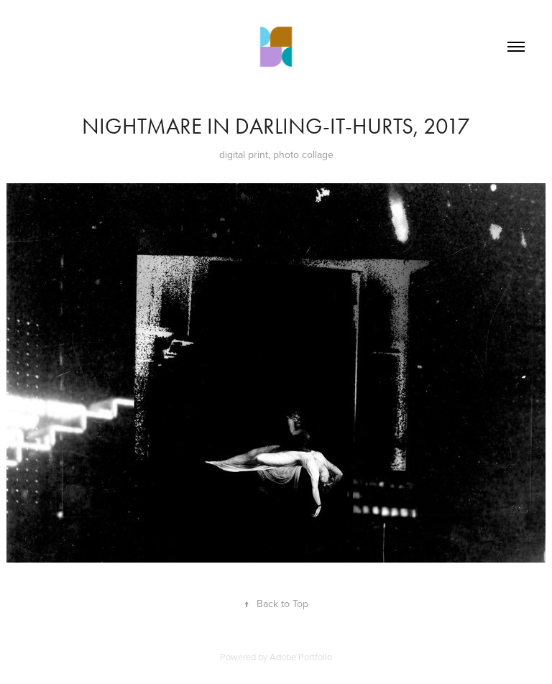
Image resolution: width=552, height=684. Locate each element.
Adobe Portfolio (301, 656)
